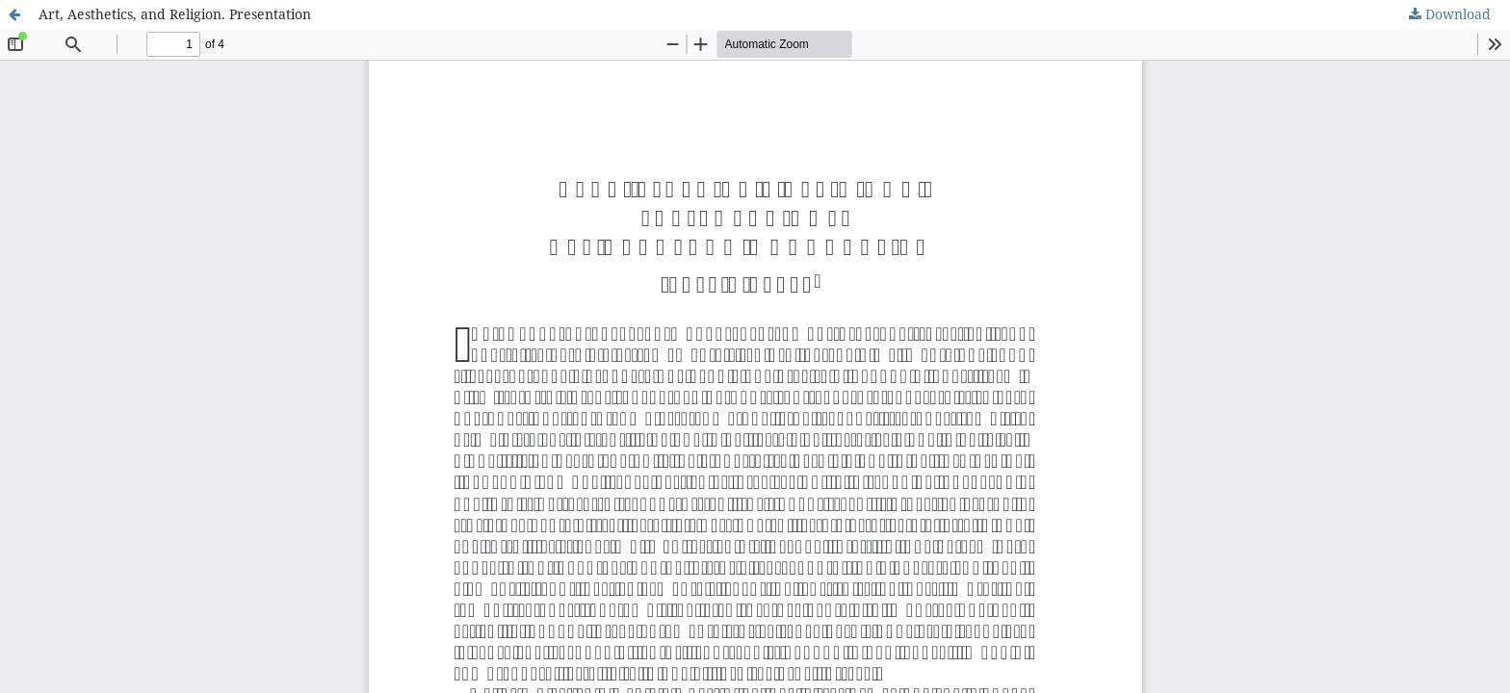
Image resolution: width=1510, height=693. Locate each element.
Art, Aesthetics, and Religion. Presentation (175, 14)
